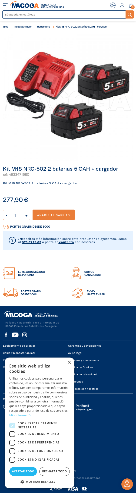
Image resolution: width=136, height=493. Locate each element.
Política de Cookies (80, 367)
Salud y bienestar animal (19, 353)
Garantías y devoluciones (84, 345)
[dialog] (39, 423)
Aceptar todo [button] (23, 471)
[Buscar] (64, 14)
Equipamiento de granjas (19, 345)
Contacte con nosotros (83, 388)
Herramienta (43, 26)
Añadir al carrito (53, 215)
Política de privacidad (82, 374)
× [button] (69, 362)
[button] (39, 481)
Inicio (5, 26)
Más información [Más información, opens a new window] (20, 415)
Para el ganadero (23, 26)
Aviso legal (75, 353)
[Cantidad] (16, 215)
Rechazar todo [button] (54, 471)
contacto (66, 242)
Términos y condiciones (83, 360)
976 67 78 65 (31, 242)
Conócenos (75, 381)
